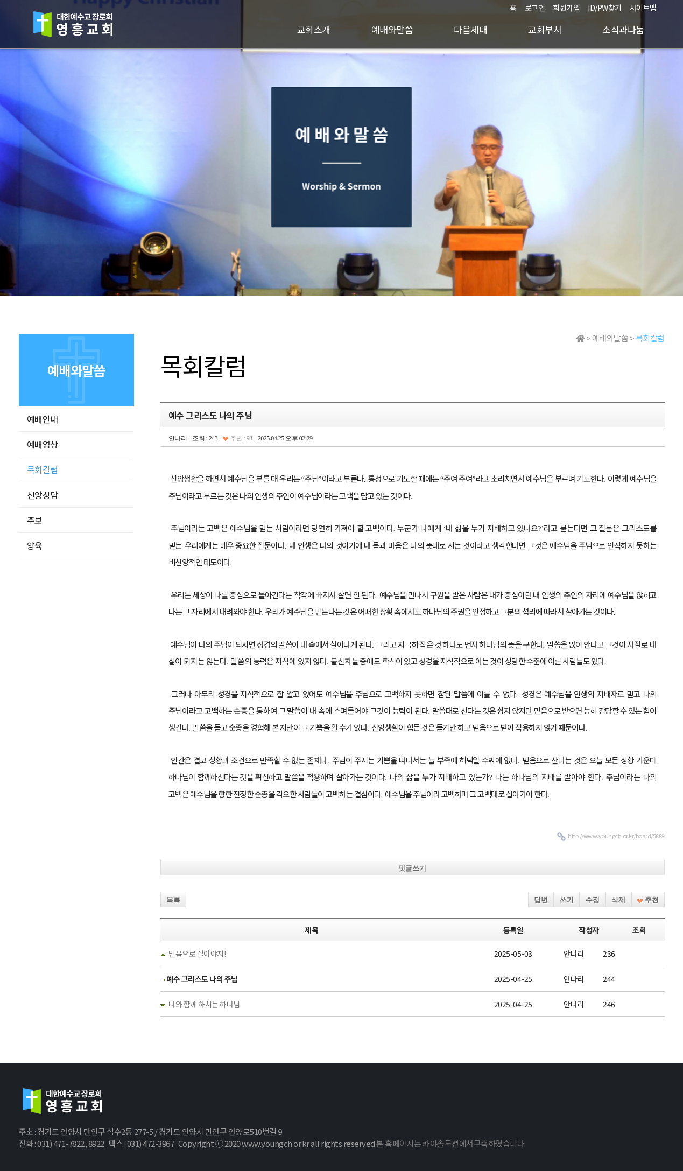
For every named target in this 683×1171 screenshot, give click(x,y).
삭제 (618, 900)
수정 (593, 900)
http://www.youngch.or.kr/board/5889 (616, 835)
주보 (35, 520)
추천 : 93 (237, 438)
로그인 (535, 7)
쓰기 (567, 900)
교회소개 (313, 29)
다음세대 (470, 29)
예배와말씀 (392, 29)
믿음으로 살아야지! (197, 953)
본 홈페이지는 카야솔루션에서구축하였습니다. (451, 1143)
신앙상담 (42, 494)
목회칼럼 (42, 469)
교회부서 (544, 29)
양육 (35, 545)
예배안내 (42, 418)
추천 (647, 900)
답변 (541, 900)
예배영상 (42, 444)
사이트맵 (643, 7)
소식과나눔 (623, 29)
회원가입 (566, 7)
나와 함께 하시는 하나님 (204, 1004)
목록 (173, 900)
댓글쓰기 (412, 868)
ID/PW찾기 (605, 7)
